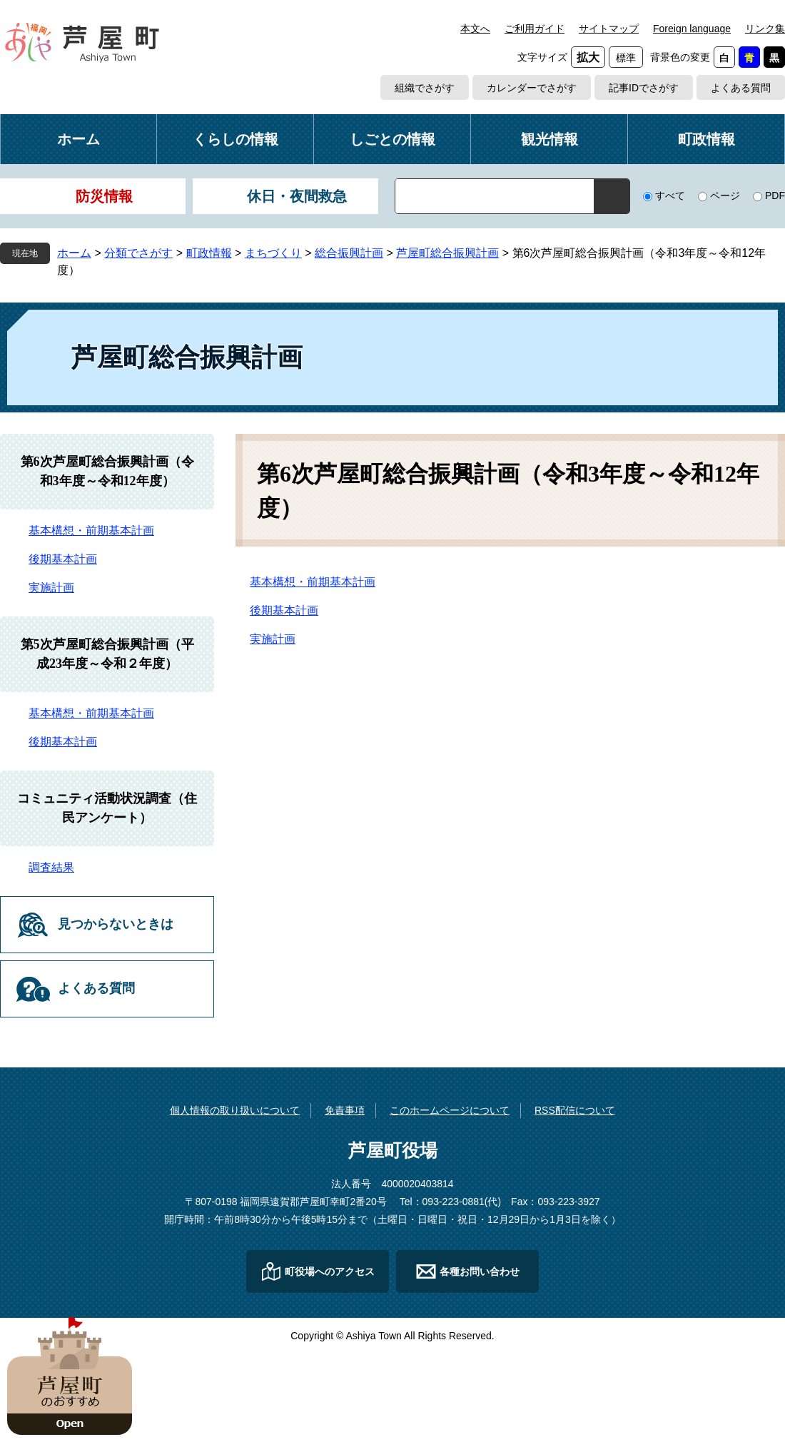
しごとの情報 (392, 139)
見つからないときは (115, 924)
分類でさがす (138, 253)
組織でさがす (425, 87)
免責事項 (345, 1110)
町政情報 (706, 139)
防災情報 (104, 196)
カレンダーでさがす (532, 87)
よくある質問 (741, 87)
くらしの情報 (235, 139)
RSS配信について (575, 1110)
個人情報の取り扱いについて (235, 1110)
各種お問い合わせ (480, 1271)
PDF (775, 195)
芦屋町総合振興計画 (447, 253)
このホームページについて (450, 1110)
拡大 (588, 57)
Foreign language (692, 28)
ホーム (78, 139)
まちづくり (273, 253)
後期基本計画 (284, 610)
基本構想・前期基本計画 (312, 582)
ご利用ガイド (534, 28)
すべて (670, 195)
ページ (725, 195)
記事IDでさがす (644, 87)
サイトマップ (609, 28)
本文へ (475, 28)
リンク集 (765, 28)
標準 (626, 58)
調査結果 (51, 867)
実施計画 (272, 639)
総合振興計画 (349, 253)
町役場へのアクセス (330, 1271)
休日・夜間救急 (297, 196)
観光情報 (549, 139)
